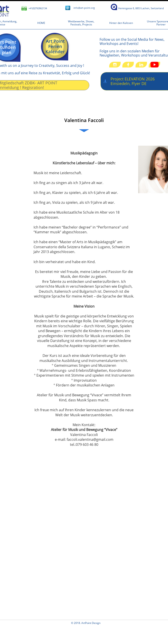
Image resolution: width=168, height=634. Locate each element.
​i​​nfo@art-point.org (84, 7)
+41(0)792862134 (38, 8)
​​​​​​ (141, 8)
